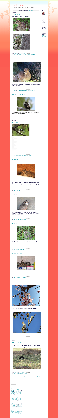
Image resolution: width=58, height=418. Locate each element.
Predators (32, 54)
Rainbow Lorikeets (13, 404)
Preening (34, 54)
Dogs (18, 400)
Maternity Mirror (20, 409)
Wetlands (12, 412)
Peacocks (28, 54)
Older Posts (38, 376)
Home (24, 376)
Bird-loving (15, 54)
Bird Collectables (18, 406)
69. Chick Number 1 (16, 223)
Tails (34, 90)
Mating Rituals (12, 410)
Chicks (23, 54)
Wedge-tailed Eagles (18, 405)
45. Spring (14, 281)
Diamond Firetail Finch (18, 155)
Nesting (30, 155)
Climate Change (20, 391)
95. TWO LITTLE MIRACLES (18, 59)
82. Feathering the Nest (16, 122)
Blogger (32, 416)
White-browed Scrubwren (17, 412)
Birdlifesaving (19, 5)
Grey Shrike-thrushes (21, 277)
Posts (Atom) (27, 379)
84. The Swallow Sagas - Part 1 (18, 94)
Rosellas (17, 404)
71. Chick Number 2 (16, 194)
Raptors (15, 411)
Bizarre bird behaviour (19, 54)
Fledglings (24, 155)
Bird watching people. (14, 399)
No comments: (23, 53)
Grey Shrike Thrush (21, 249)
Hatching (24, 90)
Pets (29, 54)
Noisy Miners (20, 410)
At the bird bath (14, 390)
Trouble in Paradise (14, 398)
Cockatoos (16, 394)
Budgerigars (12, 394)
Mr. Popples (16, 410)
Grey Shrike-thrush (18, 190)
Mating (25, 54)
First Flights (17, 118)
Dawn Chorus (19, 399)
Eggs (22, 90)
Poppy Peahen (13, 393)
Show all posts (31, 10)
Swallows (22, 118)
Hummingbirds (16, 409)
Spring (21, 396)
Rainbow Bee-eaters (16, 396)
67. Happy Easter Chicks (17, 253)
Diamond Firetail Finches (14, 400)
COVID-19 (15, 391)
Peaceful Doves (12, 403)
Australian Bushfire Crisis (13, 406)
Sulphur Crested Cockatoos (15, 397)
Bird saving (15, 90)
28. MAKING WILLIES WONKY (19, 342)
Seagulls (18, 411)
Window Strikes (20, 398)
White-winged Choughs (18, 413)
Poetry (16, 403)
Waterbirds (21, 411)
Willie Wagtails (25, 373)
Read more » (13, 51)
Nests (26, 90)
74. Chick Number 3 (16, 159)
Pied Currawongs (12, 411)
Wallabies (14, 405)
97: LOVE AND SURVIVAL (18, 14)
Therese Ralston (44, 16)
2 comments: (22, 372)
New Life (29, 90)
